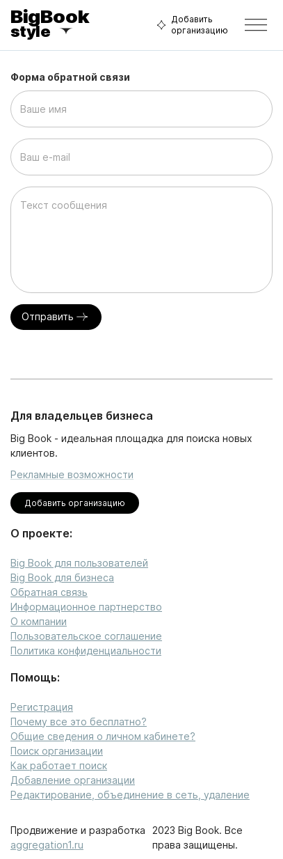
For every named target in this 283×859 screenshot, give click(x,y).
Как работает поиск (58, 765)
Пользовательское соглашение (86, 636)
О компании (38, 621)
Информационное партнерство (86, 607)
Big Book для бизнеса (62, 577)
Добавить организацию (190, 25)
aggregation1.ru (46, 845)
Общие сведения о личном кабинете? (102, 736)
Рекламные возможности (72, 474)
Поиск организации (56, 751)
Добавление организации (72, 780)
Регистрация (41, 707)
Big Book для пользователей (79, 563)
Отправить (56, 317)
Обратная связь (49, 592)
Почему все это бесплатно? (78, 721)
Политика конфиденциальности (85, 650)
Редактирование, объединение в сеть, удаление (130, 795)
